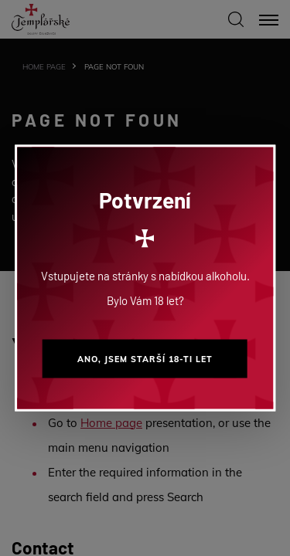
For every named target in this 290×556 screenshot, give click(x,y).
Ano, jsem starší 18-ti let (145, 359)
